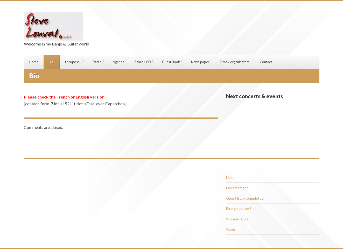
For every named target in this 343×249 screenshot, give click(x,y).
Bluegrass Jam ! (238, 208)
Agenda (118, 62)
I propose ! (73, 62)
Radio (97, 62)
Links (230, 177)
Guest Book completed (245, 198)
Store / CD (143, 62)
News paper (200, 62)
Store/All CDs (237, 219)
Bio (51, 62)
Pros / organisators (234, 62)
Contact (266, 62)
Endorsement (237, 188)
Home (33, 62)
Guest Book (171, 62)
